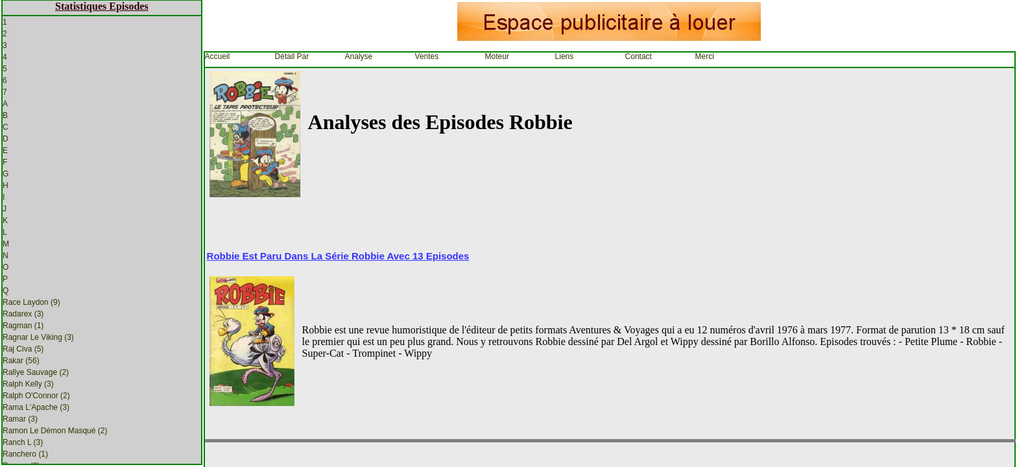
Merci (704, 56)
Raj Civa (23, 348)
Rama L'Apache (36, 407)
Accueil (217, 56)
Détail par (292, 56)
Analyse (359, 56)
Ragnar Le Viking (38, 337)
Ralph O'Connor (36, 395)
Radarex (23, 313)
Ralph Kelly (28, 384)
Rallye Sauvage (36, 372)
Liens (564, 56)
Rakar (21, 360)
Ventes (427, 56)
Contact (638, 56)
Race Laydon (31, 302)
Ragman (23, 325)
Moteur (497, 56)
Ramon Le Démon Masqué (55, 430)
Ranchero (25, 454)
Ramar (20, 419)
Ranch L (23, 442)
